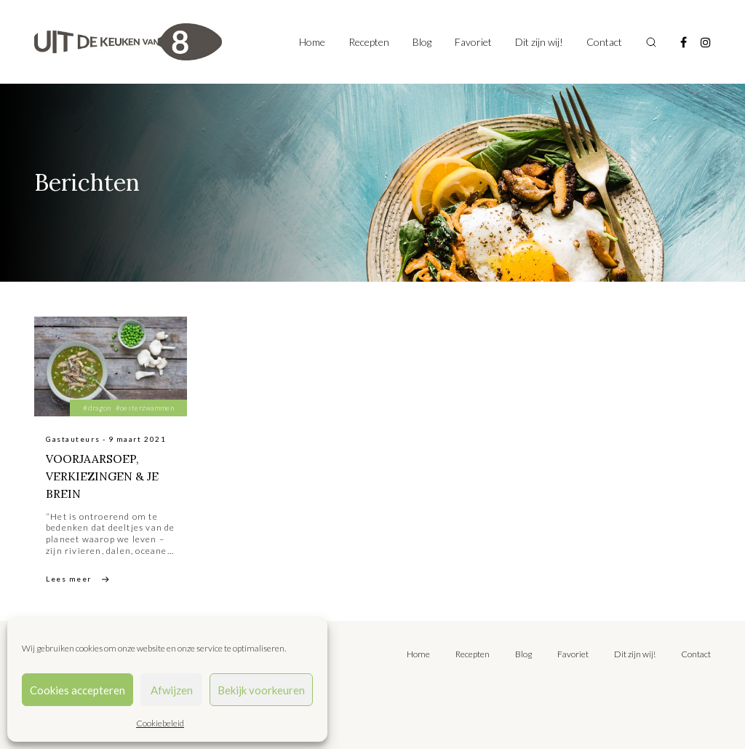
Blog (422, 42)
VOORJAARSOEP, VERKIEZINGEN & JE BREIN (102, 476)
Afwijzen (172, 690)
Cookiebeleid (160, 723)
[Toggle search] (651, 42)
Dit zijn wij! (539, 42)
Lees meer (69, 578)
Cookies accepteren (77, 690)
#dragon (97, 407)
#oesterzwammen (145, 407)
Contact (604, 42)
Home (312, 42)
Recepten (368, 42)
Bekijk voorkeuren (261, 690)
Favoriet (473, 42)
